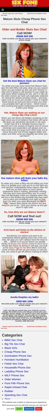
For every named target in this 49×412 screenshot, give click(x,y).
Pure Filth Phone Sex (17, 383)
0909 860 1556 (24, 301)
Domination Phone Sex (18, 355)
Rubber (9, 391)
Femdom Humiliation (17, 359)
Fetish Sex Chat (14, 363)
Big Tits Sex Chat (15, 343)
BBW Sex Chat (13, 340)
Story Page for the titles (20, 248)
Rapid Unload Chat (16, 387)
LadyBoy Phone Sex (16, 371)
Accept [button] (19, 409)
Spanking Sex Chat (16, 395)
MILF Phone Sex (14, 375)
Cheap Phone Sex (15, 351)
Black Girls (11, 347)
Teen (7, 399)
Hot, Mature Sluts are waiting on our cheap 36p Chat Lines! (24, 113)
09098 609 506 (24, 36)
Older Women (13, 379)
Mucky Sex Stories (19, 244)
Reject (39, 409)
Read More (29, 409)
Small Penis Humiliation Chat (37, 13)
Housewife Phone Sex (17, 367)
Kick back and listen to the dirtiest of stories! (24, 231)
